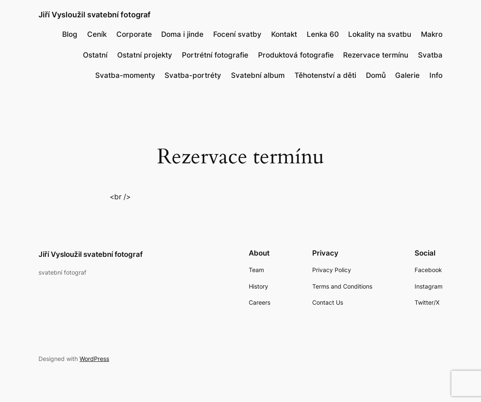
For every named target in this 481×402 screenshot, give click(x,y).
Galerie (407, 75)
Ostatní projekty (144, 55)
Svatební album (258, 75)
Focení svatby (237, 34)
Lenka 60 (323, 34)
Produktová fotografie (296, 55)
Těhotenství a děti (325, 75)
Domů (376, 75)
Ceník (97, 34)
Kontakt (284, 34)
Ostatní (95, 55)
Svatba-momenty (125, 75)
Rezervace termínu (375, 55)
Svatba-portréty (193, 75)
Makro (432, 34)
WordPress (94, 358)
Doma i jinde (182, 34)
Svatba (430, 55)
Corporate (134, 34)
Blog (69, 34)
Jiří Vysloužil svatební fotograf (94, 14)
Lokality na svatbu (379, 34)
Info (436, 75)
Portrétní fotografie (215, 55)
